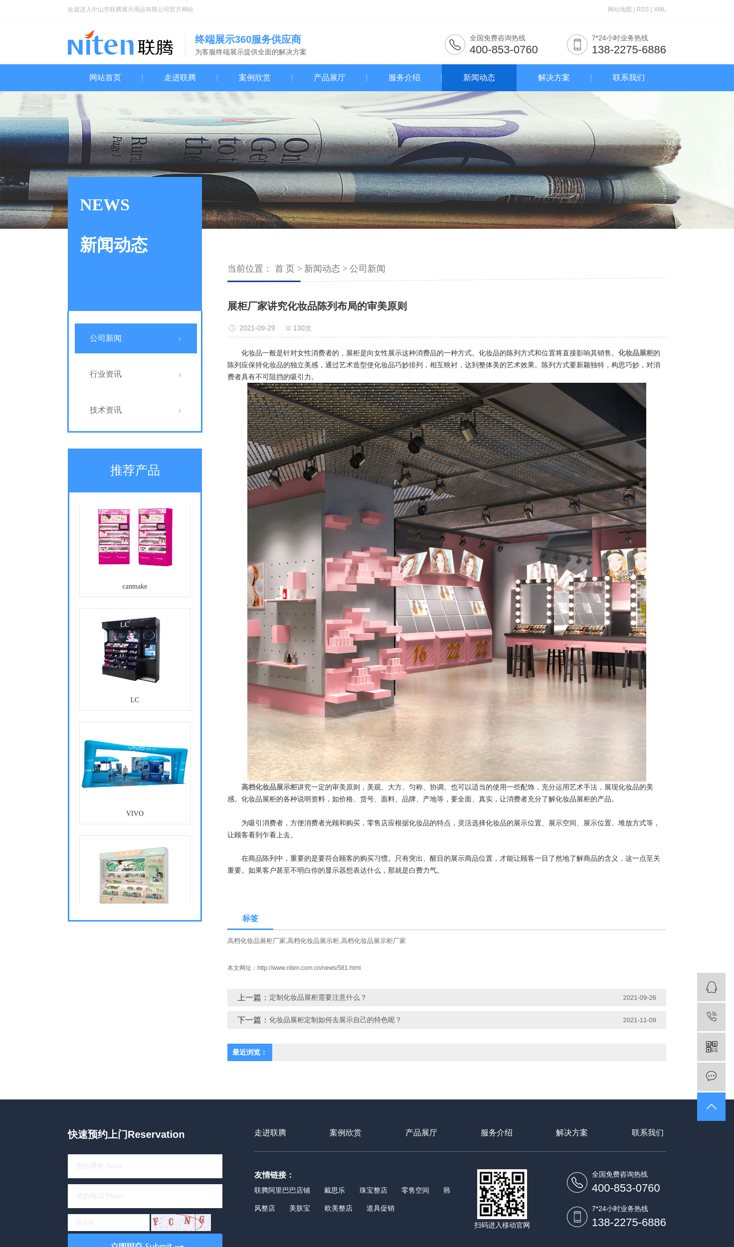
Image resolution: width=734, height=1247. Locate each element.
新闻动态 (479, 77)
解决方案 (554, 77)
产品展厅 (330, 77)
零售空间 (415, 1190)
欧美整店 (339, 1208)
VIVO (135, 815)
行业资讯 (106, 374)
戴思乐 (334, 1190)
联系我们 (629, 77)
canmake (135, 588)
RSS (643, 9)
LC (135, 702)
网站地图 (620, 9)
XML (660, 9)
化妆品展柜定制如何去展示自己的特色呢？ (335, 1020)
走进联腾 (180, 77)
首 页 (285, 269)
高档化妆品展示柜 (313, 940)
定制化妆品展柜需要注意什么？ (318, 997)
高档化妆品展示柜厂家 (373, 940)
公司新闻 (106, 338)
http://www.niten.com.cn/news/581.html (309, 967)
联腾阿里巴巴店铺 (282, 1190)
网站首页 (105, 77)
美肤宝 (299, 1208)
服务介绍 (404, 77)
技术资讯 (106, 410)
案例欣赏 (255, 77)
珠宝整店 (373, 1190)
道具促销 (380, 1208)
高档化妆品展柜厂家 (256, 940)
